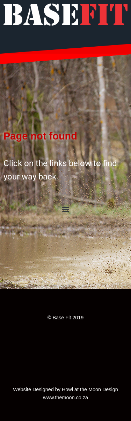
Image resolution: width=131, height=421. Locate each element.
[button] (65, 209)
